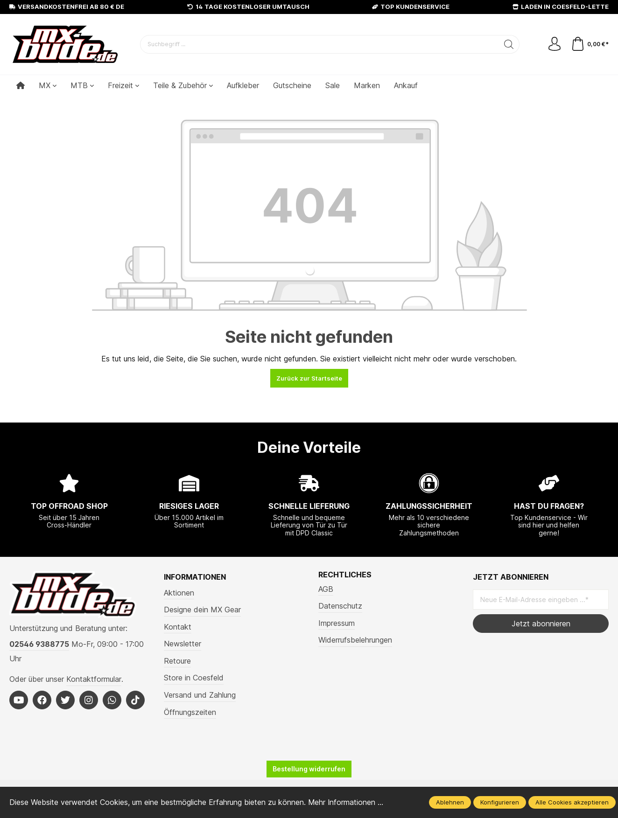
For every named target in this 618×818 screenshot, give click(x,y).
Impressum (336, 623)
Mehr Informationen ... (346, 802)
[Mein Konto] (555, 44)
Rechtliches (345, 575)
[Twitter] (65, 700)
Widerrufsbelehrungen (355, 640)
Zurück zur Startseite (309, 378)
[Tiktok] (135, 700)
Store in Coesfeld (194, 677)
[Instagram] (88, 700)
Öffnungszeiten (190, 712)
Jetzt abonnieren (541, 623)
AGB (325, 589)
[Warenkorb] (590, 44)
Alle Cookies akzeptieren (572, 802)
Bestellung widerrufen (309, 769)
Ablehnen (450, 802)
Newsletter (182, 643)
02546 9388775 (39, 644)
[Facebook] (42, 700)
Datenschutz (340, 605)
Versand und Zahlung (200, 695)
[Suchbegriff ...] (319, 44)
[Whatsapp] (112, 700)
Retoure (177, 660)
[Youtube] (18, 700)
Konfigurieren (499, 802)
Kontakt (177, 626)
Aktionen (179, 592)
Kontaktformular (93, 679)
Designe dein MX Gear (202, 609)
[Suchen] (509, 44)
